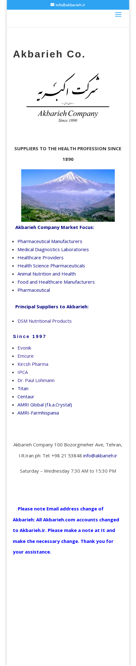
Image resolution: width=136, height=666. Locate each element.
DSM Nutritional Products (44, 321)
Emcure (25, 356)
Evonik (24, 348)
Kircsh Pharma (32, 364)
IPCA (22, 372)
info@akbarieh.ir (100, 455)
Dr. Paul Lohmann (36, 380)
